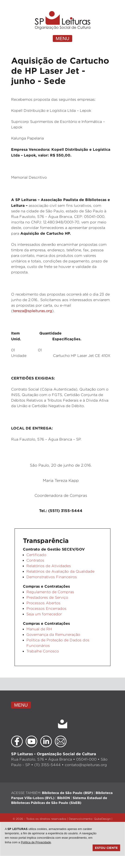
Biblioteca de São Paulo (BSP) (67, 792)
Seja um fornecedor (44, 614)
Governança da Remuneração (53, 635)
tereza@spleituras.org (32, 311)
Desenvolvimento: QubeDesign (90, 818)
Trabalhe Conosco (42, 651)
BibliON (63, 798)
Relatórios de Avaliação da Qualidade (60, 571)
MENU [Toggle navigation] (62, 38)
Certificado (36, 555)
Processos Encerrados (46, 608)
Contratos (35, 560)
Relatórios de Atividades (48, 566)
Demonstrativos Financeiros (51, 577)
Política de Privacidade (36, 842)
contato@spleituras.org (86, 765)
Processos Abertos (43, 603)
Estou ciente (106, 847)
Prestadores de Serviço (47, 597)
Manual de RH (39, 629)
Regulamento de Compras (50, 592)
